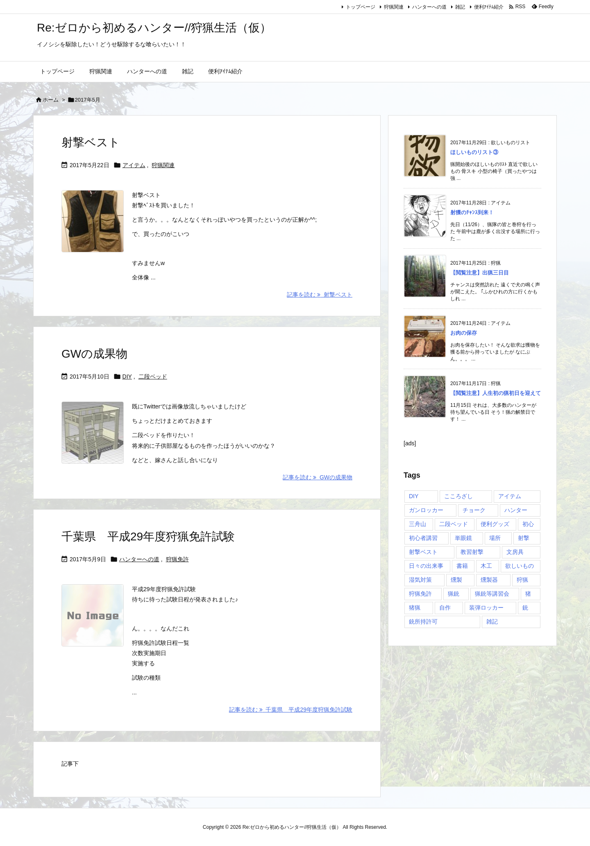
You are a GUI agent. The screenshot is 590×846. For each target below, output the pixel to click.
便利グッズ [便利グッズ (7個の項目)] (495, 524)
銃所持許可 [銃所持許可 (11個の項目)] (423, 621)
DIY (127, 376)
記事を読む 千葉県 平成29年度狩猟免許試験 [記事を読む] (290, 709)
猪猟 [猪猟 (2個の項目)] (414, 607)
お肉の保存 (463, 333)
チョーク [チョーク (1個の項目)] (474, 510)
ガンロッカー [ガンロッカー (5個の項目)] (426, 510)
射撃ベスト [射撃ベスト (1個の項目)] (423, 552)
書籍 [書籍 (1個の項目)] (462, 565)
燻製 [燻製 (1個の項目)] (456, 579)
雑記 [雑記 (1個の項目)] (492, 621)
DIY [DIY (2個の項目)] (413, 496)
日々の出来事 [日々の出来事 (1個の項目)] (426, 565)
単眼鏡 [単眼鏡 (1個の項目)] (463, 538)
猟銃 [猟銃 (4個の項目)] (453, 593)
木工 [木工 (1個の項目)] (486, 565)
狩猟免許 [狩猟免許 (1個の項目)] (420, 593)
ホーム (51, 100)
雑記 (460, 7)
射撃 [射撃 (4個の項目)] (523, 538)
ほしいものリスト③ (474, 152)
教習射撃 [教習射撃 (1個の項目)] (472, 552)
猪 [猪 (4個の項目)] (528, 593)
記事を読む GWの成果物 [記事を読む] (317, 477)
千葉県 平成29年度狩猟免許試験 (148, 536)
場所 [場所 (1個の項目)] (495, 538)
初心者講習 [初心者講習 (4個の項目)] (423, 538)
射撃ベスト (90, 142)
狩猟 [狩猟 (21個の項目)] (522, 579)
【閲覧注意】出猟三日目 (479, 273)
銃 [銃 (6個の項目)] (525, 607)
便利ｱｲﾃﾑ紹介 (489, 7)
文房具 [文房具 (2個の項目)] (515, 552)
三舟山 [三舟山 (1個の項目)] (417, 524)
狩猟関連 (394, 7)
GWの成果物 (94, 353)
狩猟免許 (177, 559)
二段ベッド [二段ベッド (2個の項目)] (453, 524)
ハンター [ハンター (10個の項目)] (515, 510)
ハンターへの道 (429, 7)
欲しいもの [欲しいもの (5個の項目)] (519, 565)
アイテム (134, 165)
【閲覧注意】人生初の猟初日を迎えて (495, 393)
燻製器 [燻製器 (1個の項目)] (489, 579)
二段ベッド (152, 376)
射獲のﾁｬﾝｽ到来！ (472, 212)
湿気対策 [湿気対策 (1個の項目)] (420, 579)
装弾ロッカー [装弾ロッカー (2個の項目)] (486, 607)
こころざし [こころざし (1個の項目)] (458, 496)
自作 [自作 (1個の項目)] (445, 607)
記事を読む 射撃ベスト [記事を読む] (319, 294)
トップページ (360, 7)
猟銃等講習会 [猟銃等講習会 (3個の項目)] (492, 593)
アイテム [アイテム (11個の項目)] (509, 496)
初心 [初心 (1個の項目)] (528, 524)
